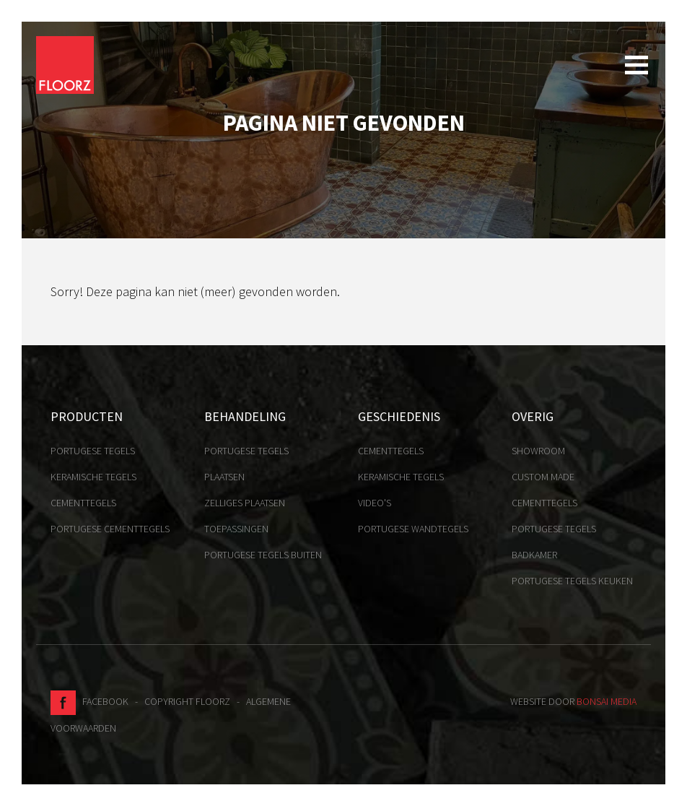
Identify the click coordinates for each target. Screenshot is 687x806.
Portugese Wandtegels (413, 528)
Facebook (89, 701)
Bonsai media (606, 701)
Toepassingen (236, 528)
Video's (374, 502)
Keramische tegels (93, 476)
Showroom (538, 450)
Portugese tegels (93, 450)
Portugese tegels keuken (572, 580)
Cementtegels (83, 502)
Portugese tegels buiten (263, 554)
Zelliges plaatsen (244, 502)
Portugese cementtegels (110, 528)
